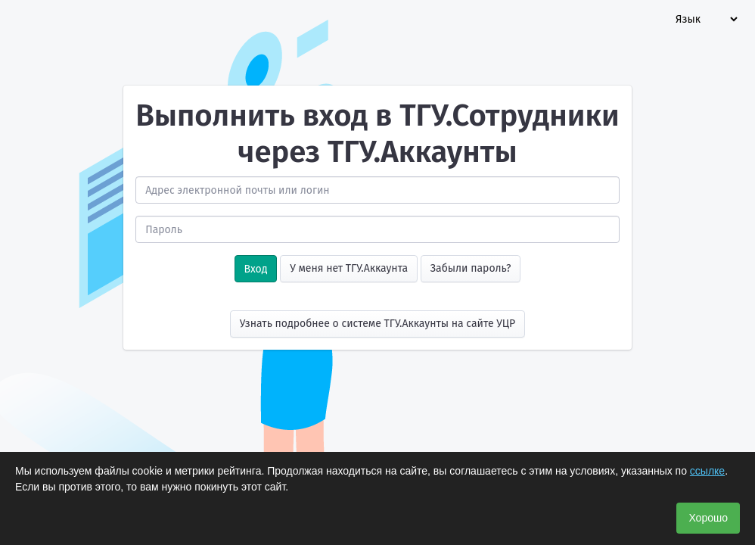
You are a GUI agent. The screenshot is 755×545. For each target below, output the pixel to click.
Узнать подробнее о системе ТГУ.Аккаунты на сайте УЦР (378, 323)
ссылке (707, 471)
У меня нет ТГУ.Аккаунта (349, 268)
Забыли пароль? (470, 268)
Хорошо (708, 518)
